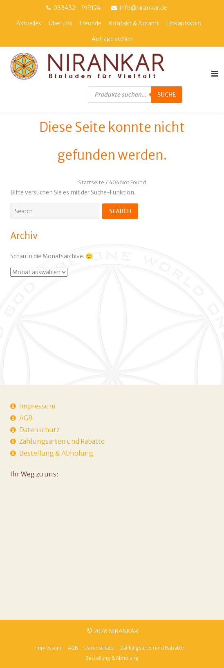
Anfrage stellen (112, 39)
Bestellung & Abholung (56, 453)
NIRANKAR (123, 631)
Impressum (37, 406)
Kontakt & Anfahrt (134, 23)
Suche (166, 94)
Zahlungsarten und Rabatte (62, 441)
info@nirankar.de (143, 7)
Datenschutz (39, 430)
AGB (26, 418)
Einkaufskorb (184, 23)
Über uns (60, 23)
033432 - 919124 (77, 7)
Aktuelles (28, 23)
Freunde (90, 23)
